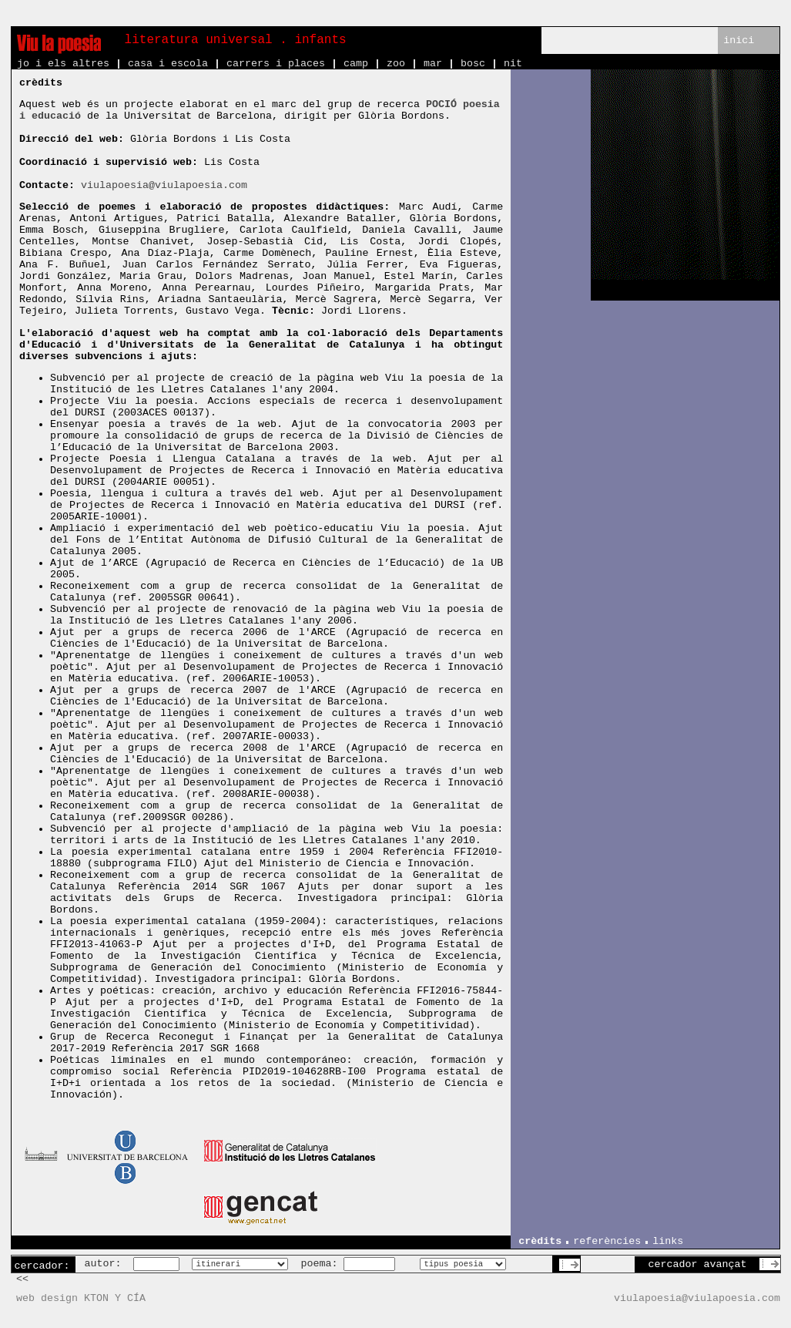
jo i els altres (63, 63)
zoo (396, 63)
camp (356, 63)
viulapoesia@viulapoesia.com (164, 185)
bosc (473, 63)
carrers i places (275, 63)
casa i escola (168, 63)
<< (22, 1279)
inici (738, 40)
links (667, 1241)
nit (513, 63)
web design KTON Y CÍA (81, 1298)
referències (607, 1241)
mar (433, 63)
